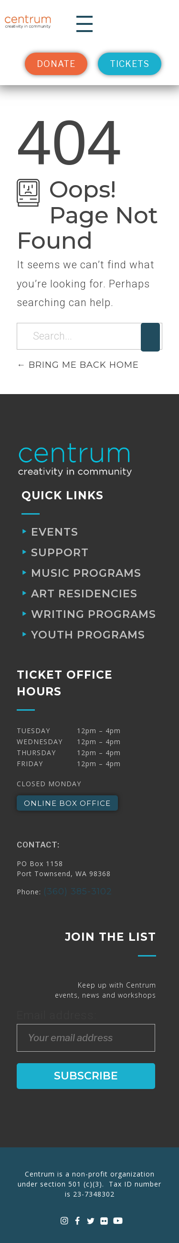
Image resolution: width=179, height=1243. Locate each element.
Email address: (86, 1030)
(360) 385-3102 (77, 891)
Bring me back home (78, 365)
